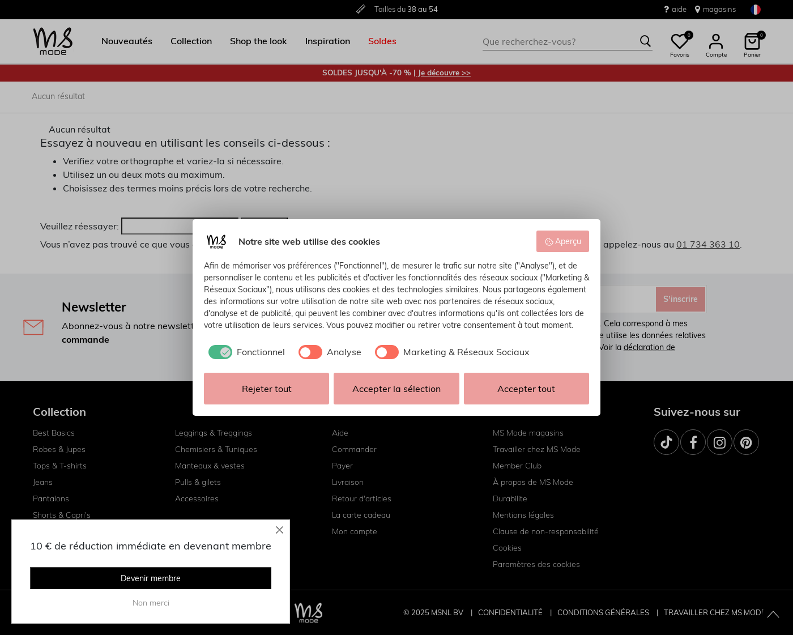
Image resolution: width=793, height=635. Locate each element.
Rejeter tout (267, 388)
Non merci (151, 603)
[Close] (279, 529)
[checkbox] (244, 352)
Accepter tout (526, 388)
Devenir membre (151, 578)
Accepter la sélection (396, 388)
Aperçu (563, 241)
